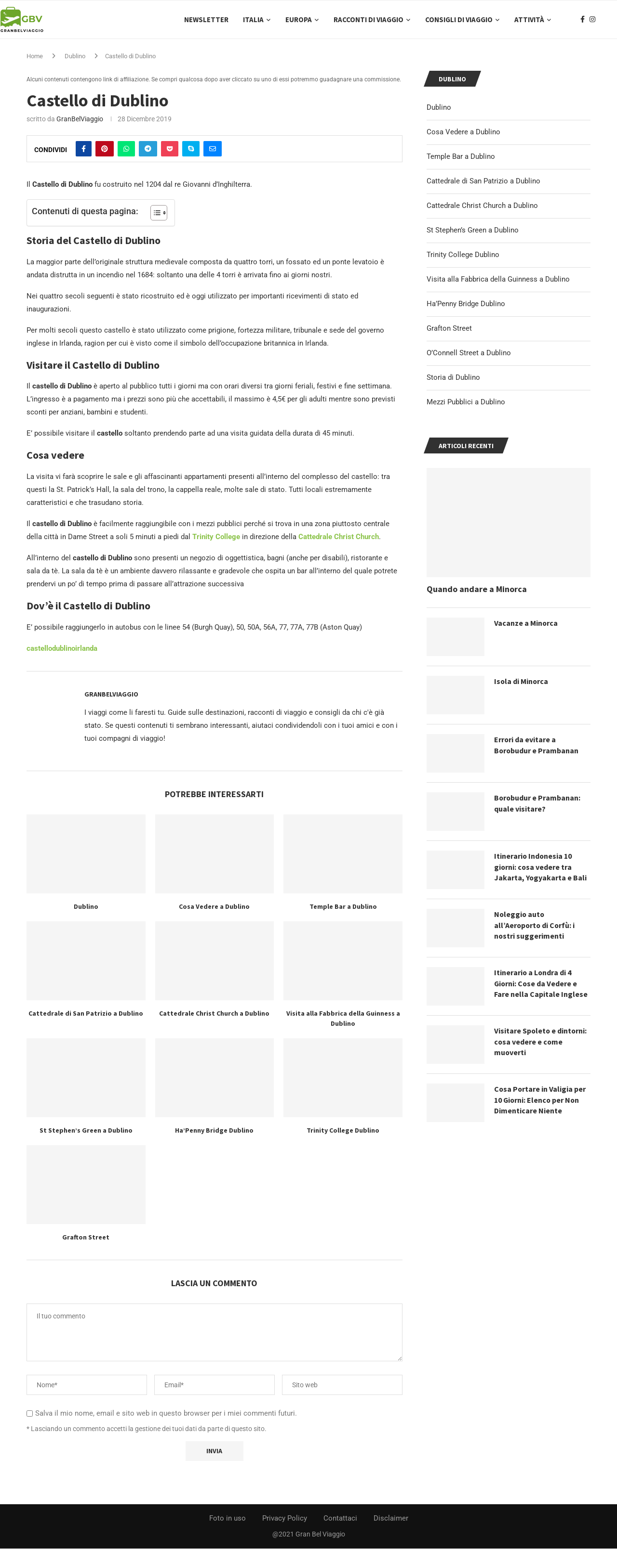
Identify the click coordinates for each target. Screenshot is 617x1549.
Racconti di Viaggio (368, 19)
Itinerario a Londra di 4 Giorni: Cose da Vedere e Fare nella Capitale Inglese (541, 983)
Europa (298, 19)
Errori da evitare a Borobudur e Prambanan (536, 745)
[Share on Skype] (191, 149)
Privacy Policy (284, 1518)
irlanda (86, 649)
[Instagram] (592, 19)
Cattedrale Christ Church (338, 537)
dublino (63, 649)
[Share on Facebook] (84, 149)
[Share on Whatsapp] (126, 149)
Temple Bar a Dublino (343, 907)
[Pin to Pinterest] (104, 149)
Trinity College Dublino (343, 1130)
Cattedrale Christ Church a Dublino (214, 1013)
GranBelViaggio (79, 119)
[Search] (612, 19)
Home (35, 56)
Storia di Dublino (453, 378)
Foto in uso (227, 1518)
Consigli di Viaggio (459, 19)
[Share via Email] (212, 149)
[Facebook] (582, 19)
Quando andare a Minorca (477, 589)
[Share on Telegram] (148, 149)
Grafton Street (85, 1237)
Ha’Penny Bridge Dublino (214, 1130)
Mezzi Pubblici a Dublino (466, 402)
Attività (529, 19)
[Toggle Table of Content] (154, 213)
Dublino (75, 56)
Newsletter (206, 19)
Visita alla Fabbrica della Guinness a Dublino (498, 279)
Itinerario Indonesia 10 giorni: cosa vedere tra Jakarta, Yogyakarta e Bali (540, 867)
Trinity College (216, 537)
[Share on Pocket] (169, 149)
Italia (253, 19)
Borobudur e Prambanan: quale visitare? (537, 803)
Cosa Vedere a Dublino (214, 907)
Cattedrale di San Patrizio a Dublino (85, 1013)
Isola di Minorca (521, 681)
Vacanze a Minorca (526, 623)
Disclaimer (391, 1518)
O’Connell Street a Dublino (469, 353)
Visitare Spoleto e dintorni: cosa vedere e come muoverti (541, 1042)
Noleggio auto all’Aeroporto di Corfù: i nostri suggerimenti (535, 925)
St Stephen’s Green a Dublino (86, 1130)
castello (39, 649)
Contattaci (340, 1518)
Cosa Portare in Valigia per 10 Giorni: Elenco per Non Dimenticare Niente (540, 1100)
